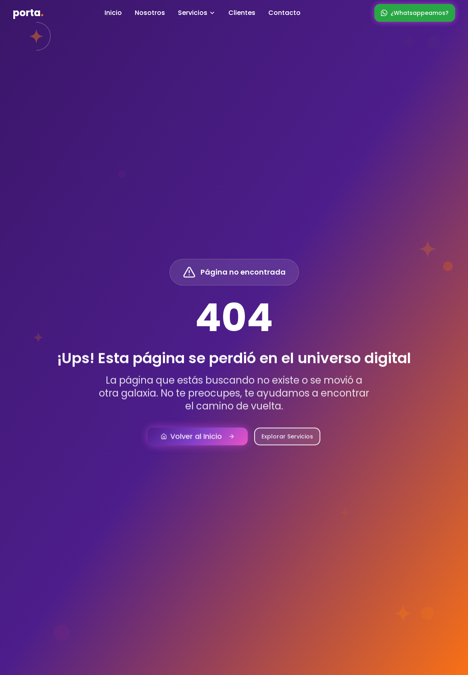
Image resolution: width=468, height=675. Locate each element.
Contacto (284, 12)
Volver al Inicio (198, 442)
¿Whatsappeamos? (415, 13)
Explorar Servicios (287, 442)
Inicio (113, 12)
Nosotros (150, 12)
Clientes (241, 12)
